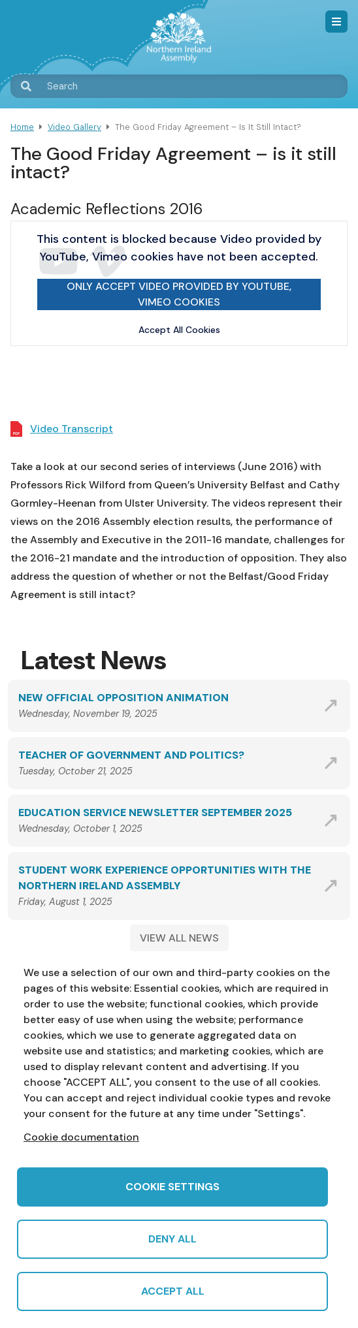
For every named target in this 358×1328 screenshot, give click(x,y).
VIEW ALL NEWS (179, 938)
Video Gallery (74, 127)
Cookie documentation (81, 1137)
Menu (336, 21)
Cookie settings (172, 1187)
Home (22, 127)
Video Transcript (71, 428)
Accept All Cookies (179, 330)
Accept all (172, 1291)
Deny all (172, 1239)
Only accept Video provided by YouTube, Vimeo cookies (179, 294)
